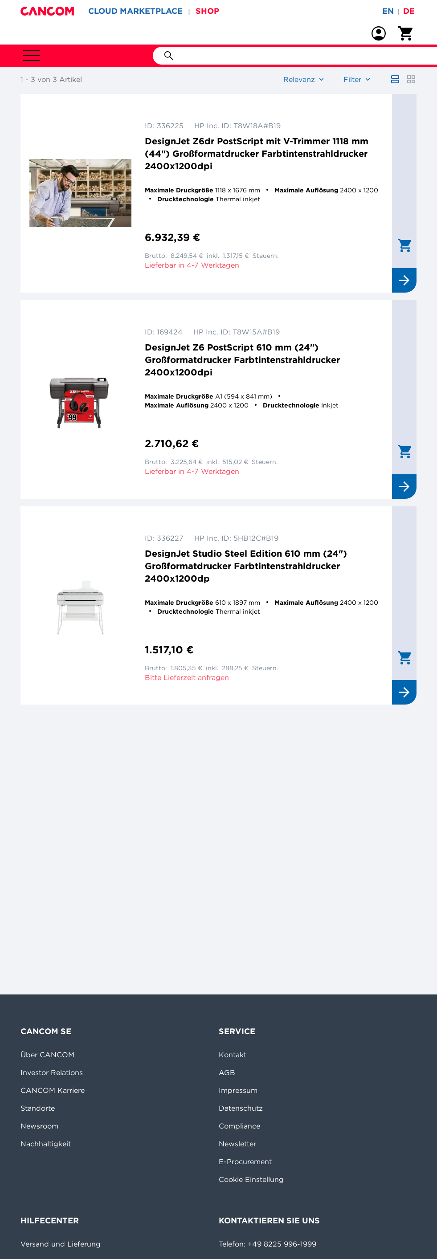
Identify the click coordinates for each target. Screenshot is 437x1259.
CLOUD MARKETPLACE (135, 11)
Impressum (238, 1090)
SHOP (207, 11)
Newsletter (237, 1143)
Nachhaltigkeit (45, 1143)
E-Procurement (245, 1161)
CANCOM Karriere (52, 1090)
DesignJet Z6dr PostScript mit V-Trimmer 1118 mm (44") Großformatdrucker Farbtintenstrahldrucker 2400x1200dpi (256, 153)
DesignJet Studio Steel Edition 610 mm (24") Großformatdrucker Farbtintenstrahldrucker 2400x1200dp (246, 566)
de (409, 11)
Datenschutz (241, 1108)
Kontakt (232, 1054)
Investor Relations (51, 1072)
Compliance (239, 1125)
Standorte (37, 1108)
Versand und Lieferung (60, 1243)
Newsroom (39, 1125)
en (388, 11)
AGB (227, 1072)
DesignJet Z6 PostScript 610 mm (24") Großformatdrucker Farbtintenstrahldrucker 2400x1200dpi (242, 360)
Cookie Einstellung (251, 1179)
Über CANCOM (47, 1054)
